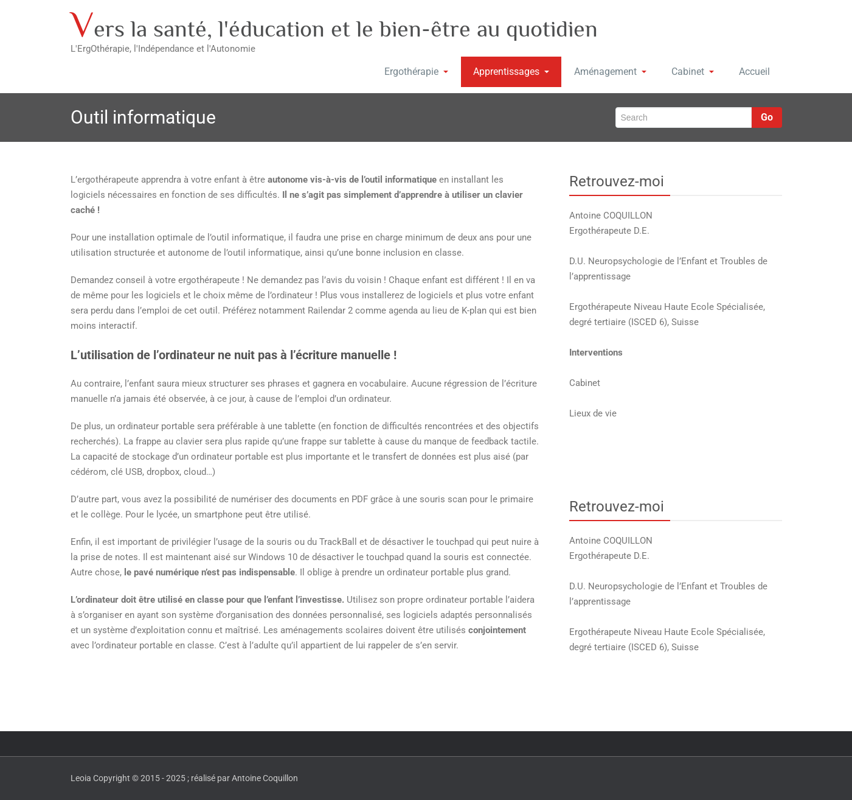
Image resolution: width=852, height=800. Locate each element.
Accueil (754, 71)
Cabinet (692, 71)
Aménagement (610, 71)
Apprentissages (511, 71)
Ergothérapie (416, 71)
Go (767, 117)
